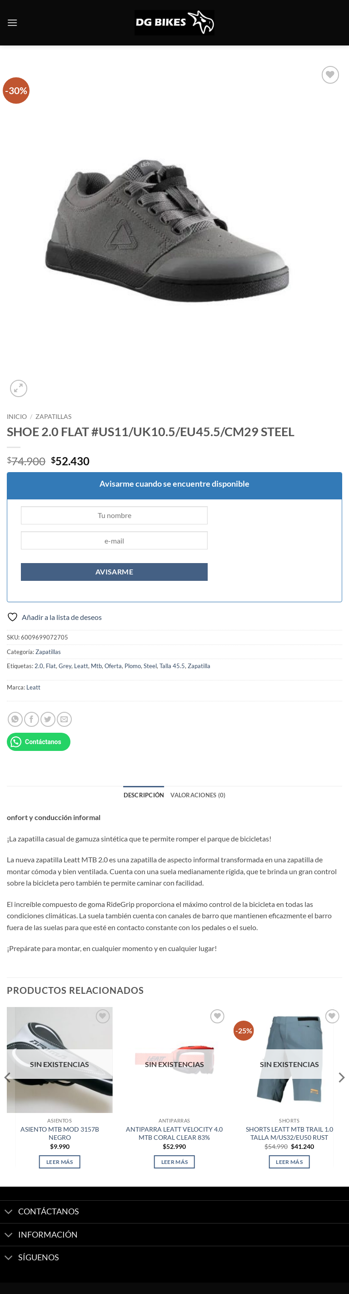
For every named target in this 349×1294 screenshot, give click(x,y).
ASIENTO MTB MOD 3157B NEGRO (59, 1133)
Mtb (96, 666)
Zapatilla (199, 666)
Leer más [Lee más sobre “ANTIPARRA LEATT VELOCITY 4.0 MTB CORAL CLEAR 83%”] (174, 1162)
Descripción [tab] (144, 795)
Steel (150, 666)
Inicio (17, 416)
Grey (65, 666)
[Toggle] (9, 1213)
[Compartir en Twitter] (47, 719)
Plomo (133, 666)
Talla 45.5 (172, 666)
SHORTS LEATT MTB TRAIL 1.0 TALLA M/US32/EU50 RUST (289, 1133)
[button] (12, 22)
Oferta (113, 666)
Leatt (81, 666)
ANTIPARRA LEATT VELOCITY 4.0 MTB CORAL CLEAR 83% (174, 1133)
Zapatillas (53, 416)
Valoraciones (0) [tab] (197, 795)
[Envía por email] (64, 719)
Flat (51, 666)
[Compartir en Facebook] (31, 719)
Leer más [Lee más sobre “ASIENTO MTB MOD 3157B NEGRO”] (59, 1162)
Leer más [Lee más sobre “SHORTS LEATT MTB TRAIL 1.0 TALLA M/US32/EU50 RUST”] (289, 1162)
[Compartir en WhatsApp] (15, 719)
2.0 (39, 666)
